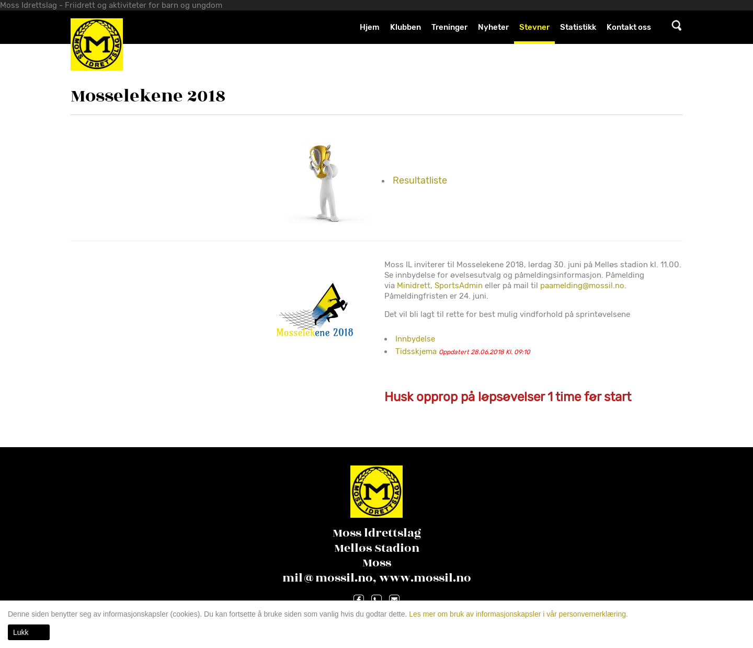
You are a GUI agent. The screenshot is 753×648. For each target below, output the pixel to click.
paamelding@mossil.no (582, 285)
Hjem (370, 27)
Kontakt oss (629, 27)
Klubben (405, 27)
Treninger (449, 27)
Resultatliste (420, 180)
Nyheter (493, 27)
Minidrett (413, 285)
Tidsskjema (416, 351)
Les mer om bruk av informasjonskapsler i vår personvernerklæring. (517, 614)
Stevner (534, 27)
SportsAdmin (459, 285)
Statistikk (578, 27)
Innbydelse (415, 339)
